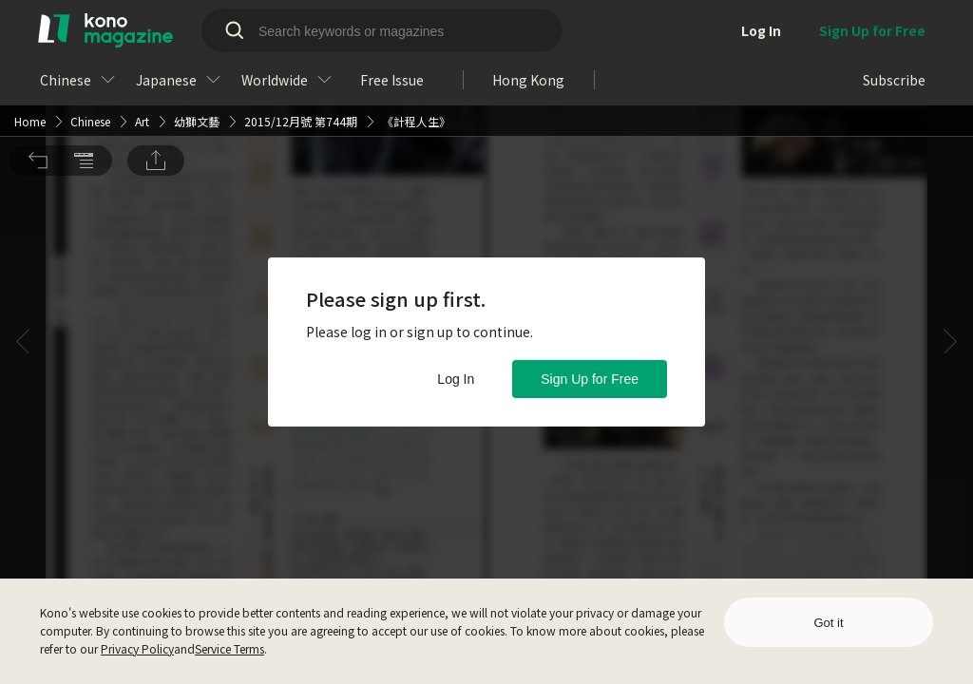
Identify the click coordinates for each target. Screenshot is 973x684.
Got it (828, 623)
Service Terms (229, 648)
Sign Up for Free (590, 379)
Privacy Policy (137, 648)
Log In (455, 379)
